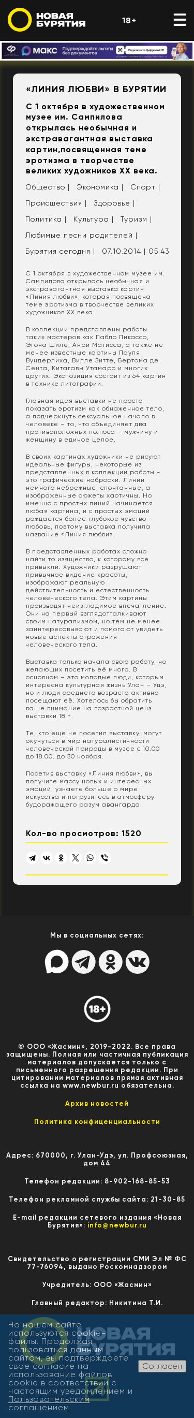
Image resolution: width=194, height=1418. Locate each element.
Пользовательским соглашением (49, 1403)
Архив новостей (97, 1103)
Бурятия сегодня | (60, 251)
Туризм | (136, 219)
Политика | (46, 219)
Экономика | (100, 187)
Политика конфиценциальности (97, 1121)
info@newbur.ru (117, 1225)
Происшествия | (56, 203)
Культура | (93, 219)
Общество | (47, 187)
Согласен (162, 1366)
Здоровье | (114, 203)
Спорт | (145, 187)
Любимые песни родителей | (81, 235)
